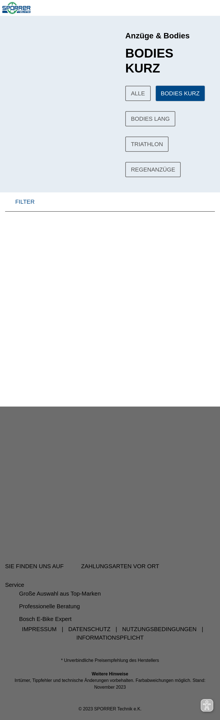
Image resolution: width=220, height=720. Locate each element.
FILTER (19, 203)
